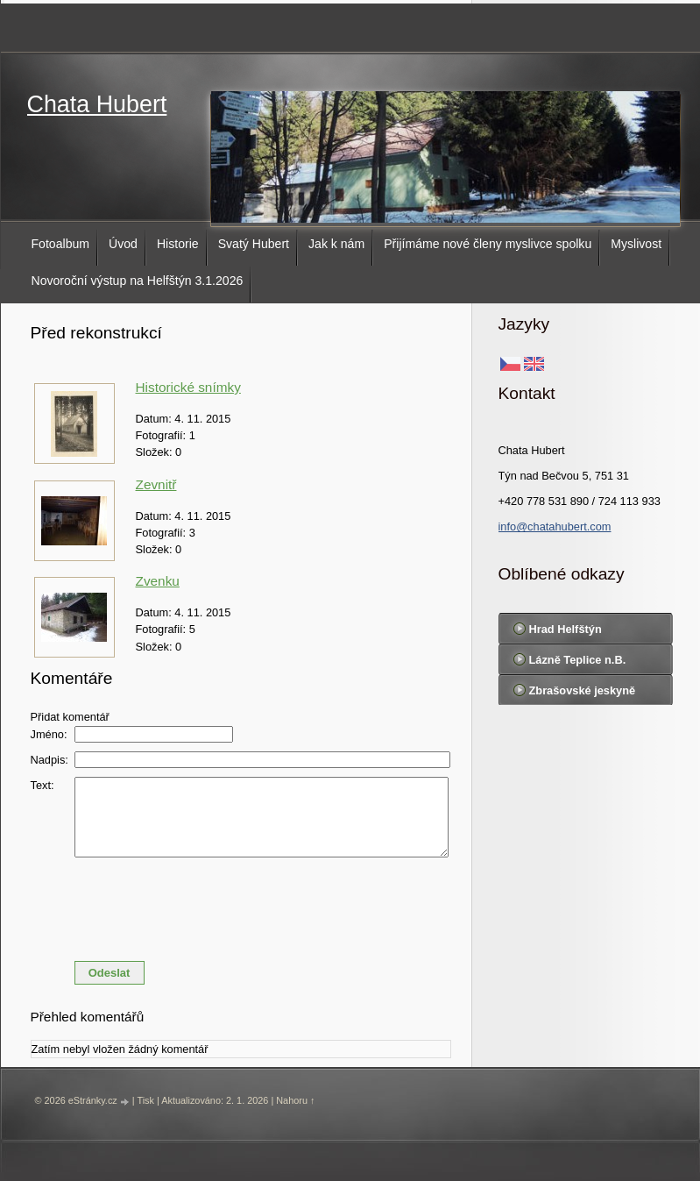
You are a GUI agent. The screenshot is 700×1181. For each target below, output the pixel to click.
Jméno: (49, 734)
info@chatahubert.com (555, 526)
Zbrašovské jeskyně (582, 690)
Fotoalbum (61, 244)
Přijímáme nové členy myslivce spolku (487, 244)
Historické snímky (188, 387)
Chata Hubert (97, 104)
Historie (178, 244)
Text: (42, 785)
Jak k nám (336, 244)
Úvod (123, 244)
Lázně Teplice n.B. (577, 659)
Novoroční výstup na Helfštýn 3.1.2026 (138, 281)
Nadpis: (49, 759)
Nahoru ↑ (295, 1100)
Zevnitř (156, 484)
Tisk (145, 1100)
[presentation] (241, 905)
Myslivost (636, 244)
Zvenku (158, 580)
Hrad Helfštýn (565, 629)
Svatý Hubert (253, 244)
